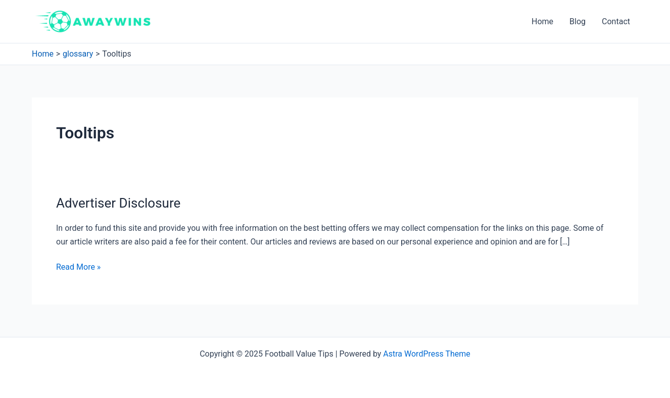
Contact (616, 21)
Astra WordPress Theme (426, 354)
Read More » (78, 267)
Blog (577, 21)
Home (542, 21)
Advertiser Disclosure (118, 203)
